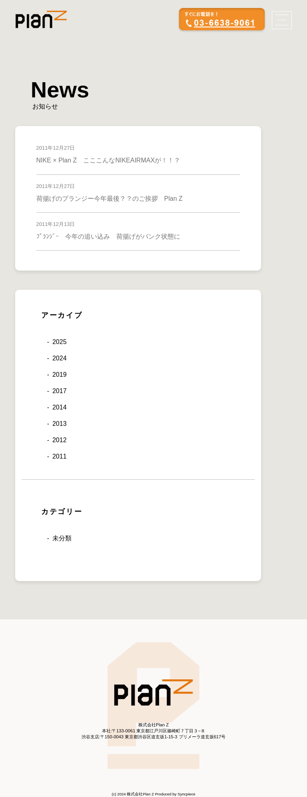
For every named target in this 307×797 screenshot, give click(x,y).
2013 (59, 423)
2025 (59, 341)
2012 (59, 440)
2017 (59, 391)
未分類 (62, 538)
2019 (59, 374)
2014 (59, 407)
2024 (59, 358)
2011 (59, 456)
